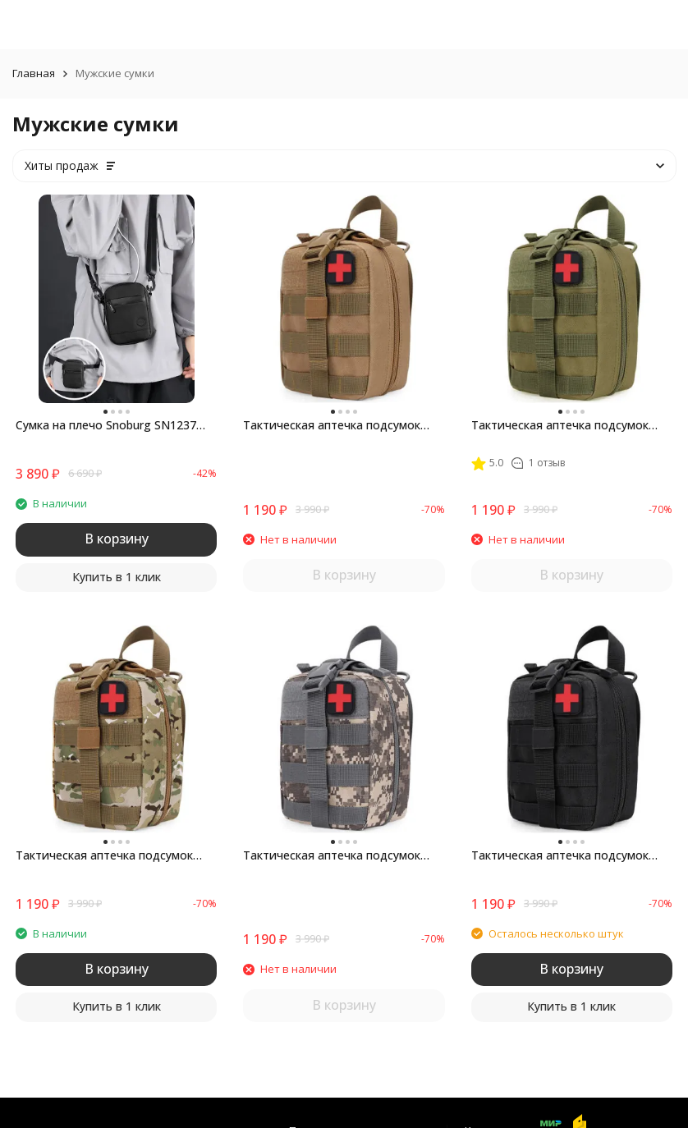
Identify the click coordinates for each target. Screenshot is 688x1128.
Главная (33, 73)
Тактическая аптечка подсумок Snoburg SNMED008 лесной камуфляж (104, 855)
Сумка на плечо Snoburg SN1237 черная (106, 425)
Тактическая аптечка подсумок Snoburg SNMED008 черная (560, 855)
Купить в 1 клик (116, 577)
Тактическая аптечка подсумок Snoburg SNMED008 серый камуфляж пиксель (331, 855)
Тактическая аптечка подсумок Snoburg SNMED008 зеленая (560, 425)
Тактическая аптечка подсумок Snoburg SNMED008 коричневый (334, 425)
